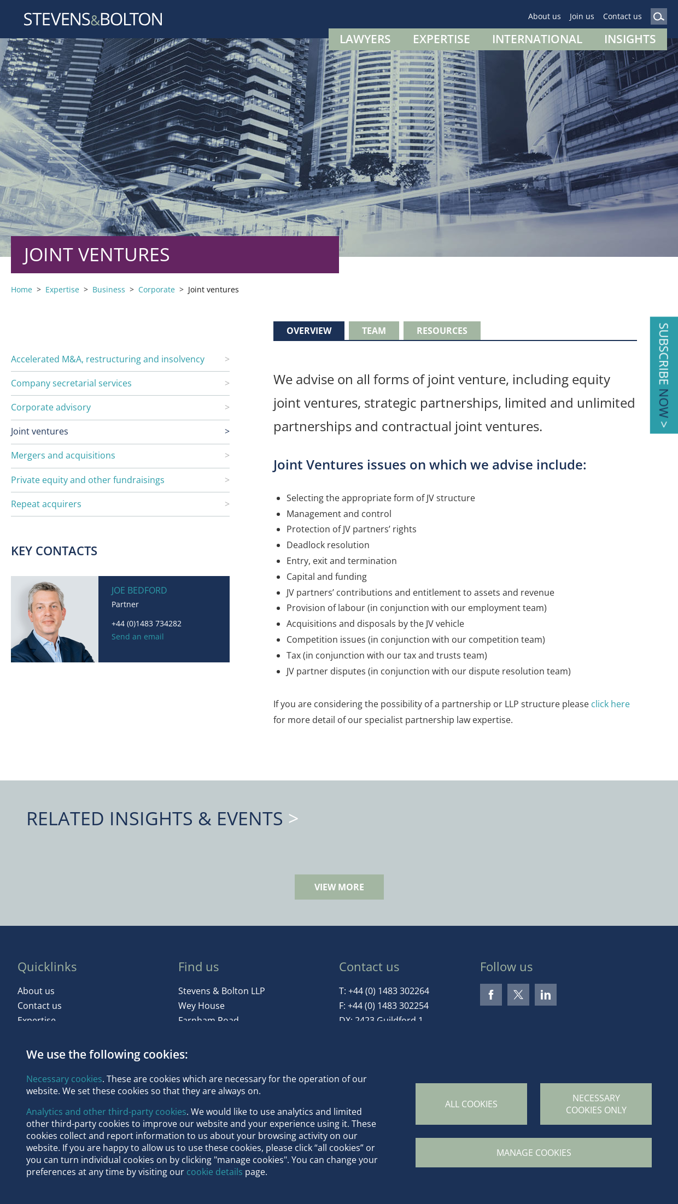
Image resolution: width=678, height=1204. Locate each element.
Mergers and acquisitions (63, 455)
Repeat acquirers (46, 504)
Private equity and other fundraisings (88, 480)
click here (610, 704)
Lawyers (365, 38)
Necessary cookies (64, 1079)
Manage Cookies (533, 1153)
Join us (582, 16)
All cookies (471, 1104)
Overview (309, 331)
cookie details (214, 1172)
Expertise (441, 38)
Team (374, 331)
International (537, 38)
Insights (630, 38)
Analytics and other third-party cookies (106, 1112)
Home (21, 289)
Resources (442, 331)
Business (108, 289)
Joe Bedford (139, 590)
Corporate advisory (51, 407)
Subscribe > (664, 375)
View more (339, 887)
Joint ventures (39, 431)
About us (544, 16)
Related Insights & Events (154, 818)
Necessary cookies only (596, 1104)
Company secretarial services (71, 383)
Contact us (622, 16)
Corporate (156, 289)
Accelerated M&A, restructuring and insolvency (107, 359)
